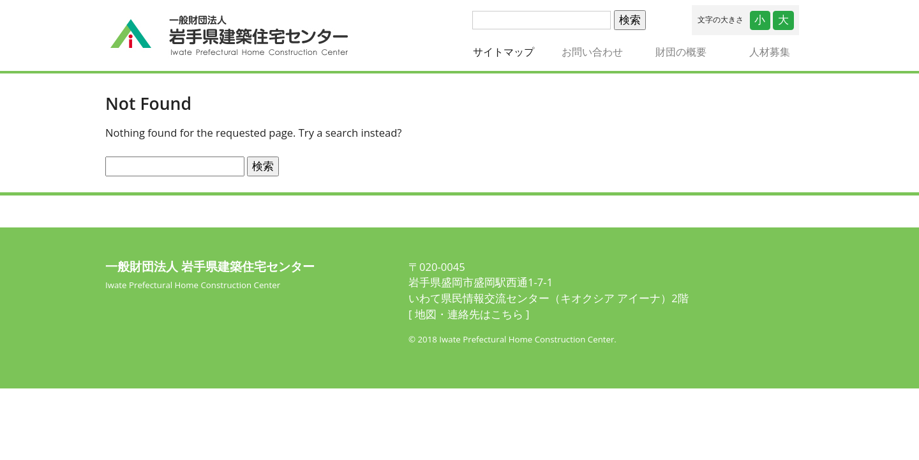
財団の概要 (680, 52)
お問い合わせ (592, 52)
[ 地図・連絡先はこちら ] (468, 314)
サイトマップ (510, 52)
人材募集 (769, 52)
